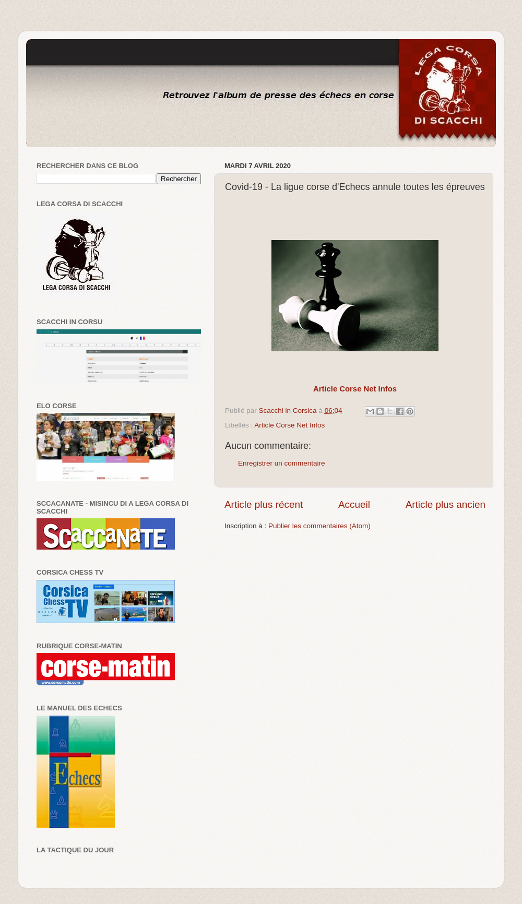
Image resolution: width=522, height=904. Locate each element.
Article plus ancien (445, 504)
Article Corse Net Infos (289, 425)
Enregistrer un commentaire (281, 463)
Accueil (354, 504)
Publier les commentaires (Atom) (319, 526)
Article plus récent (263, 504)
